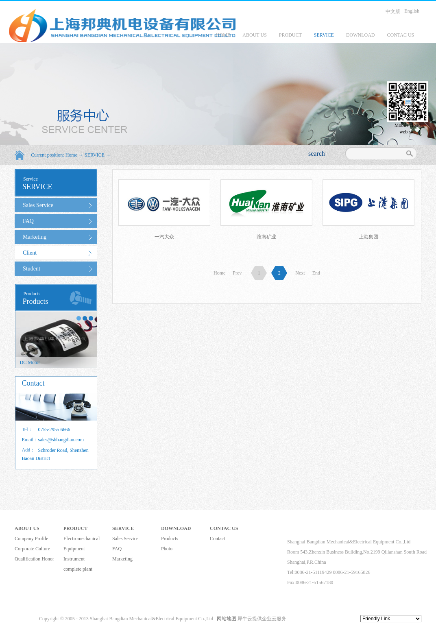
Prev (237, 273)
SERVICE (95, 155)
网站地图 (225, 618)
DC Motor (30, 362)
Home (219, 273)
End (316, 273)
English (411, 11)
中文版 (393, 11)
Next (300, 273)
